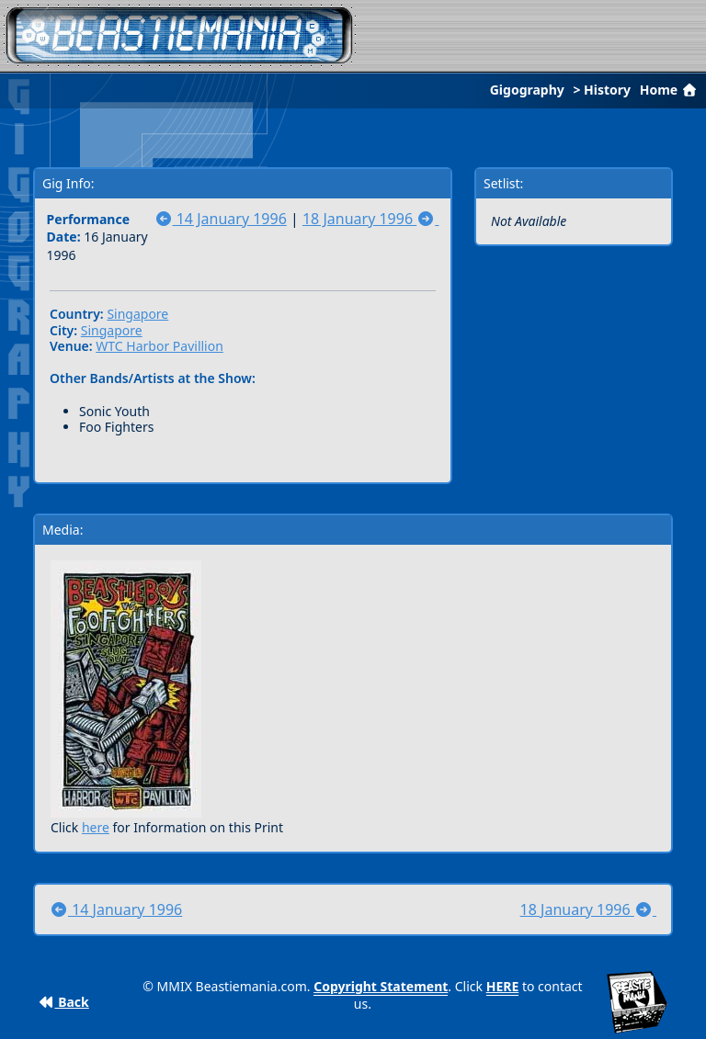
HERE (502, 986)
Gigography (527, 89)
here (95, 827)
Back (64, 1002)
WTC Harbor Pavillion (159, 346)
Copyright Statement (380, 986)
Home (670, 89)
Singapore (137, 313)
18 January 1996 (370, 219)
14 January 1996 (220, 219)
